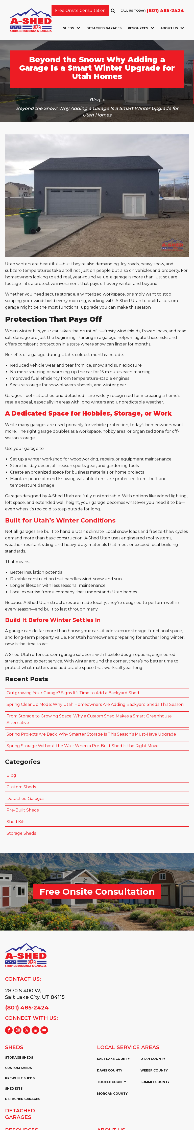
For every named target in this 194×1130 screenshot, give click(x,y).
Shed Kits (16, 821)
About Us (172, 28)
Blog (94, 100)
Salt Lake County (113, 1059)
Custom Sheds (21, 787)
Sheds (71, 28)
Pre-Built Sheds (23, 810)
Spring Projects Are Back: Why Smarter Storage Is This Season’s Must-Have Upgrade (91, 734)
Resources (141, 28)
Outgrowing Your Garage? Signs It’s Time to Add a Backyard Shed (73, 692)
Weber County (154, 1070)
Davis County (109, 1070)
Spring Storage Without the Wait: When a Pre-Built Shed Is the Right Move (83, 745)
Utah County (152, 1059)
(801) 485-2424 (165, 10)
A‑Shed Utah (61, 496)
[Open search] (113, 10)
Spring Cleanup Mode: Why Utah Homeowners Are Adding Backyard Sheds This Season (95, 704)
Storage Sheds (21, 833)
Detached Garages (104, 28)
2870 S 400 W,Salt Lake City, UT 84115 (35, 994)
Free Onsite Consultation (80, 10)
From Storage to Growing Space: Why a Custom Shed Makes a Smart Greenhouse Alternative (89, 719)
